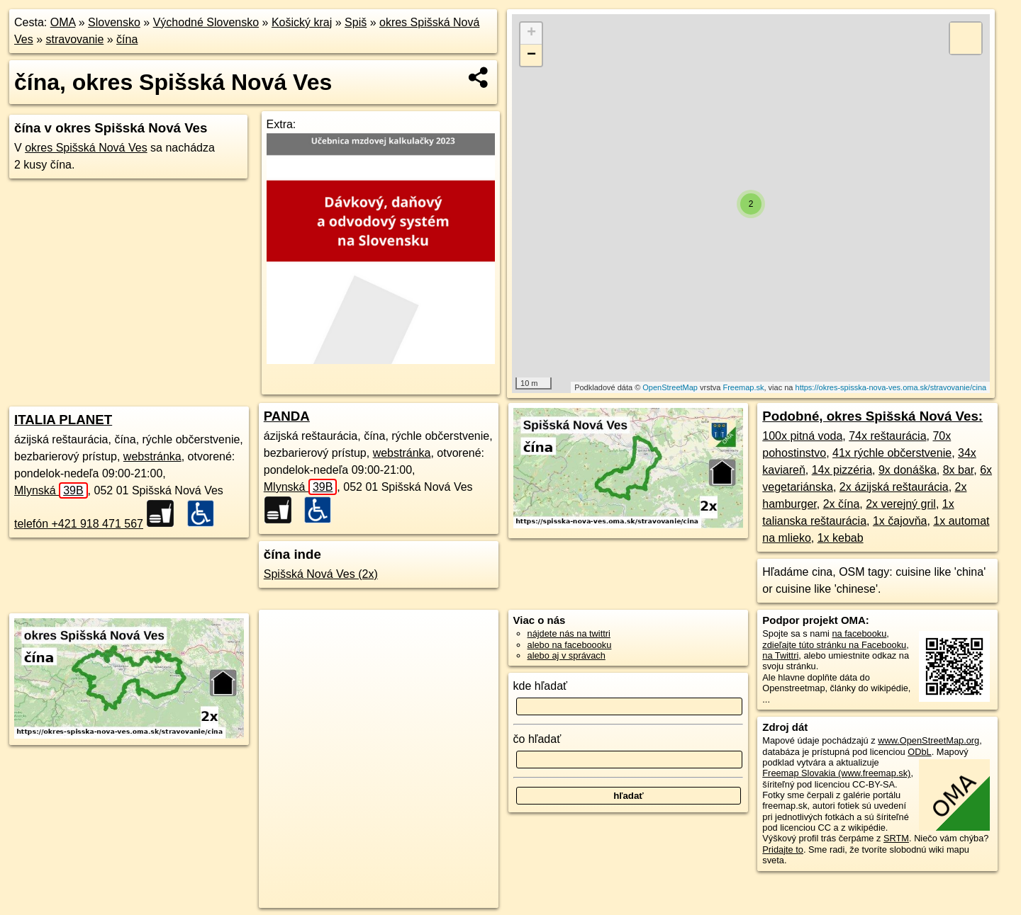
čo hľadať (537, 739)
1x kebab (841, 538)
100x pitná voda (802, 436)
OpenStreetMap (670, 387)
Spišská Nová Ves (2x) (321, 574)
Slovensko (114, 22)
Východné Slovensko (206, 22)
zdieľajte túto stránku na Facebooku (834, 645)
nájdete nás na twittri (569, 633)
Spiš (356, 22)
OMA (63, 22)
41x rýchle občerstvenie (892, 453)
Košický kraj (302, 22)
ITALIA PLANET (63, 419)
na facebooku (859, 633)
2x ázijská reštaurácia (894, 487)
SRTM (896, 838)
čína (127, 39)
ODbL (919, 751)
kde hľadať (540, 686)
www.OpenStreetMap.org (928, 740)
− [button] (531, 55)
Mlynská (51, 490)
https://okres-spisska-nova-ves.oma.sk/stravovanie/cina (891, 387)
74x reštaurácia (887, 436)
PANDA (287, 416)
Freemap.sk (743, 387)
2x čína (841, 504)
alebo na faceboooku (570, 645)
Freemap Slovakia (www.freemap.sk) (836, 773)
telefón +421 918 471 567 (78, 524)
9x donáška (907, 470)
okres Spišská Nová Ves (86, 148)
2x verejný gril (901, 504)
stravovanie (74, 39)
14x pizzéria (842, 470)
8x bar (958, 470)
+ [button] (531, 33)
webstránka (152, 456)
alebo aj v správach (567, 655)
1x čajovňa (900, 521)
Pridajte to (782, 849)
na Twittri (780, 655)
